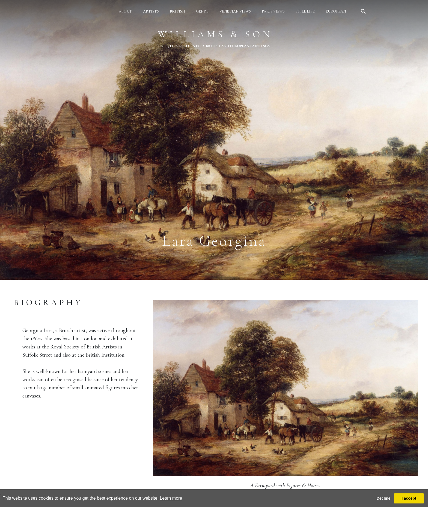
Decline (383, 498)
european (336, 11)
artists (151, 11)
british (177, 11)
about (125, 11)
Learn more (171, 498)
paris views (273, 11)
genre (202, 11)
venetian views (235, 11)
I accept (409, 498)
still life (305, 11)
